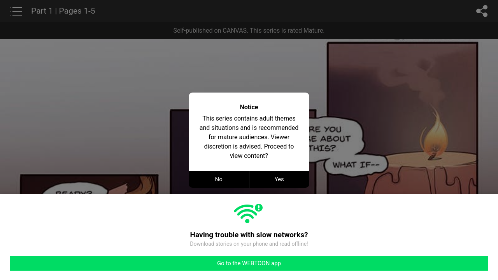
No (219, 179)
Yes (279, 179)
